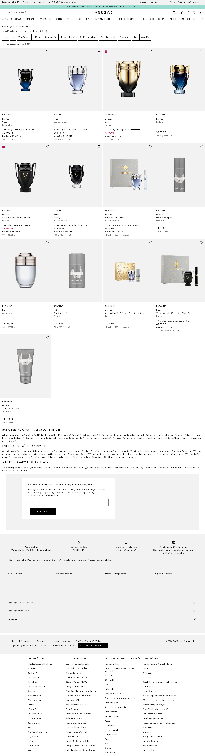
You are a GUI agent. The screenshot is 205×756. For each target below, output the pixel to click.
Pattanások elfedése (152, 714)
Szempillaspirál (112, 703)
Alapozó (109, 675)
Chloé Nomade (73, 736)
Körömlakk (109, 680)
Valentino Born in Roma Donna (80, 750)
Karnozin (147, 668)
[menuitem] (13, 19)
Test (78, 19)
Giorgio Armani (35, 700)
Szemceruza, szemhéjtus (116, 707)
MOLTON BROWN (36, 714)
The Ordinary (34, 677)
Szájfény (109, 748)
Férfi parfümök (111, 730)
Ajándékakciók (195, 2)
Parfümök (45, 19)
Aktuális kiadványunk (146, 2)
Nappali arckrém (112, 664)
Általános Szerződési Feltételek (90, 641)
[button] (102, 603)
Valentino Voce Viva (75, 718)
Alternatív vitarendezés (60, 641)
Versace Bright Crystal (76, 732)
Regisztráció (42, 512)
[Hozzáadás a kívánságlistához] (47, 51)
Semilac (31, 727)
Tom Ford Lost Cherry (76, 727)
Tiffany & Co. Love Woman (78, 714)
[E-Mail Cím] (68, 502)
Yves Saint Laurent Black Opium (81, 691)
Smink (59, 19)
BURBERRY (33, 673)
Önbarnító (109, 689)
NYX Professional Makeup (40, 664)
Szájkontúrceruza (113, 693)
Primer (107, 739)
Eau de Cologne (151, 741)
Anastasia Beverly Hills (38, 732)
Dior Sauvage (72, 709)
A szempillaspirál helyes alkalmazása (160, 723)
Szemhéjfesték (111, 712)
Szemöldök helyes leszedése (156, 709)
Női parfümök (111, 734)
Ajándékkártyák (11, 19)
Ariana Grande (35, 695)
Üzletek (181, 2)
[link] (25, 94)
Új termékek (188, 19)
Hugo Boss (33, 682)
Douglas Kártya (167, 2)
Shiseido (32, 691)
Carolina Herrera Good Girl (79, 695)
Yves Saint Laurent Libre (77, 705)
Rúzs (107, 684)
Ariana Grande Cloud (76, 723)
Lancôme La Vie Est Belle (78, 664)
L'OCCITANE (33, 745)
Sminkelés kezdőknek (153, 718)
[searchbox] (28, 12)
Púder (107, 721)
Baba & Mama (149, 691)
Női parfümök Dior (75, 673)
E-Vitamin (147, 677)
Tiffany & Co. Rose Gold (77, 741)
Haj (88, 19)
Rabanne (19, 26)
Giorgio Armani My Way (77, 682)
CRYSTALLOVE (34, 718)
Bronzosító (110, 752)
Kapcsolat (41, 641)
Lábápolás (148, 686)
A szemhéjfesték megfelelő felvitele (159, 695)
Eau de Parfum (150, 745)
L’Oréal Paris (33, 709)
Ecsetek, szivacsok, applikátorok (120, 698)
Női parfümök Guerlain (77, 668)
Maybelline (33, 736)
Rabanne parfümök (13, 435)
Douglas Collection (153, 19)
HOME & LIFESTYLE (126, 19)
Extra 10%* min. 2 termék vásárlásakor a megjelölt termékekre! (91, 7)
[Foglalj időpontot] (174, 12)
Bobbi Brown (34, 723)
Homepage (7, 26)
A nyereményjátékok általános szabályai (29, 645)
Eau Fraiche (148, 750)
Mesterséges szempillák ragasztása (160, 700)
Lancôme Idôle (73, 700)
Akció (173, 19)
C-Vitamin (147, 673)
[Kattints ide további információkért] (135, 6)
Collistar (31, 705)
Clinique (31, 741)
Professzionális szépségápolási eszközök (119, 670)
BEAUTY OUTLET (103, 19)
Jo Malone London (36, 686)
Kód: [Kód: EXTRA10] (126, 6)
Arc (69, 19)
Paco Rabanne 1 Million (77, 677)
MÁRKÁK (30, 19)
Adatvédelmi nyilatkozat (21, 641)
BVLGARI (32, 668)
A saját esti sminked (152, 736)
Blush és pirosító (112, 716)
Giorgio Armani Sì (74, 686)
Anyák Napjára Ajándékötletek (157, 664)
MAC (30, 750)
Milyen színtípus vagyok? (154, 705)
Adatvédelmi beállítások (63, 645)
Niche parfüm (111, 725)
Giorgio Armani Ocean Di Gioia (81, 745)
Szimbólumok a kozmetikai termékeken (161, 682)
